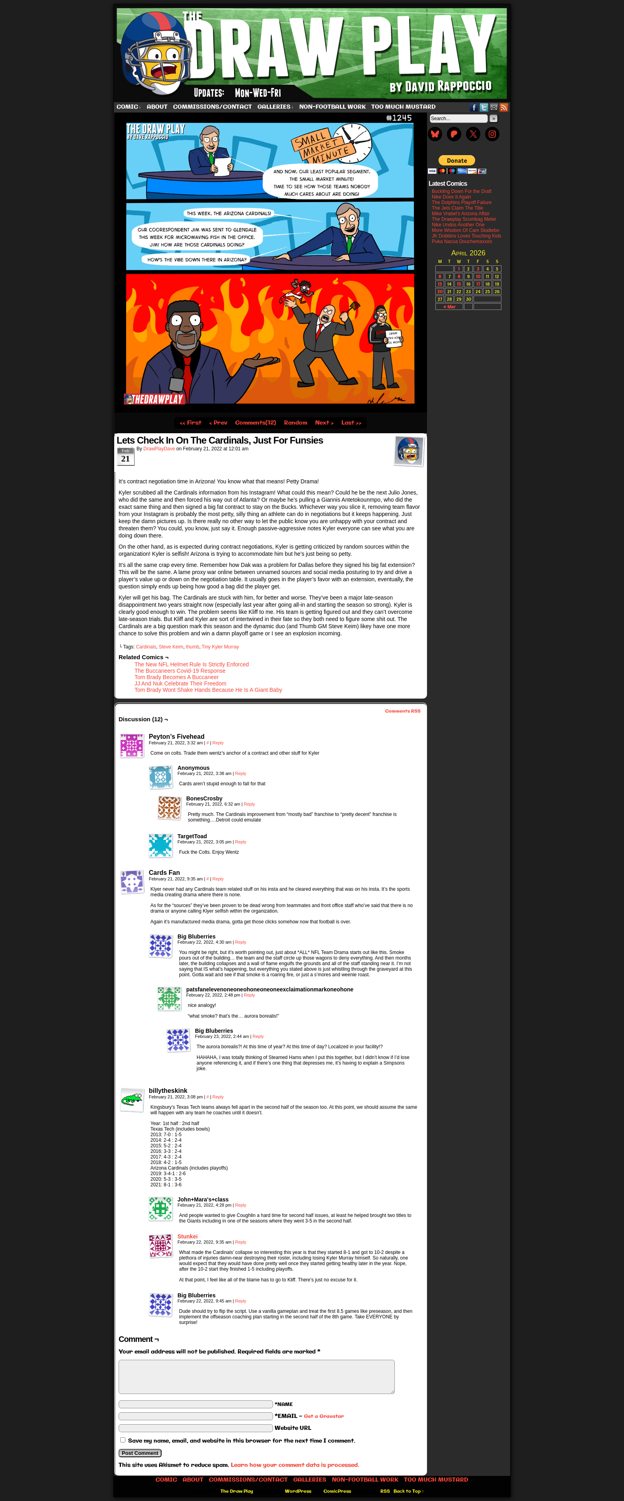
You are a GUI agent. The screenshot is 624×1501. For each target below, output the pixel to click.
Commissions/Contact (212, 107)
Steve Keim (171, 647)
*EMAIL (309, 1416)
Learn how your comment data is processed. (295, 1465)
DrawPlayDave (159, 449)
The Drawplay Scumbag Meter (464, 219)
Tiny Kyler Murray (220, 647)
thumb (192, 647)
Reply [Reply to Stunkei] (240, 1242)
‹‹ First (190, 423)
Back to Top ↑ (409, 1491)
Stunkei (187, 1236)
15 (459, 284)
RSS (504, 107)
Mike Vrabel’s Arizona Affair (460, 213)
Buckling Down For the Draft (461, 191)
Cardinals (146, 647)
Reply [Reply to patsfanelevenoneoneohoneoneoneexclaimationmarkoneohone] (249, 995)
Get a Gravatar (324, 1416)
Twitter (484, 107)
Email (494, 107)
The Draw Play (313, 53)
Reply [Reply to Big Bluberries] (240, 942)
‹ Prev (218, 423)
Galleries (275, 107)
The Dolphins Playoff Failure (462, 202)
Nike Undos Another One (458, 225)
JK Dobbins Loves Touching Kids (466, 236)
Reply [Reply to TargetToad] (240, 841)
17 (478, 284)
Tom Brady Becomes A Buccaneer (177, 677)
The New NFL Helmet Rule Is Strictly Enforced (192, 664)
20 (440, 291)
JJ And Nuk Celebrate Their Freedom (180, 683)
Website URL (293, 1428)
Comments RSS (403, 711)
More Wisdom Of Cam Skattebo (465, 230)
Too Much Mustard (403, 107)
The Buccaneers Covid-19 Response (180, 671)
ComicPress (337, 1491)
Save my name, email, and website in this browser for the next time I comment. (241, 1441)
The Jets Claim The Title (457, 208)
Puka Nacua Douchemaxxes (462, 241)
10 (478, 276)
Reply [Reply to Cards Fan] (218, 878)
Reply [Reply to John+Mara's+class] (240, 1205)
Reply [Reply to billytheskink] (218, 1096)
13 (440, 284)
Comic (129, 107)
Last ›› (351, 423)
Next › (324, 423)
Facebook (474, 107)
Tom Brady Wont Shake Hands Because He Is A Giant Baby (208, 690)
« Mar (449, 307)
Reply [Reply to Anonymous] (240, 773)
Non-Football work (332, 107)
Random (295, 423)
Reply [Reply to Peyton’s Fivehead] (218, 742)
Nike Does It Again (451, 197)
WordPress (298, 1491)
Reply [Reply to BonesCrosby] (249, 804)
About (157, 107)
